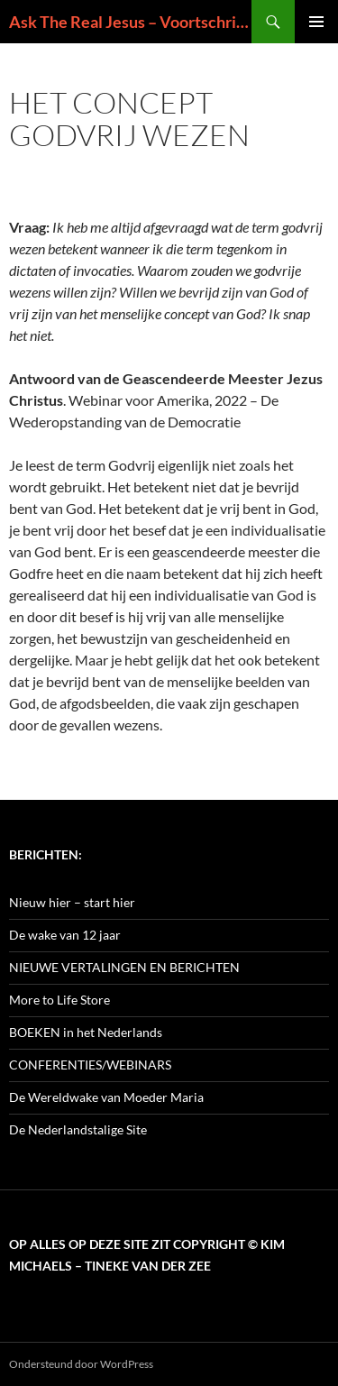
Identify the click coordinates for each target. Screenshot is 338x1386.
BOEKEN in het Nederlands (85, 1032)
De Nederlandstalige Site (78, 1129)
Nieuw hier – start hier (72, 902)
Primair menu (316, 21)
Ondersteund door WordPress (81, 1364)
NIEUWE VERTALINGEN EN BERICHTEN (124, 967)
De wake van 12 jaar (65, 934)
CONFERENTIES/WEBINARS (90, 1064)
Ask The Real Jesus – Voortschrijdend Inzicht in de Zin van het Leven (130, 22)
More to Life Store (59, 999)
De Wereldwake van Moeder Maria (106, 1097)
